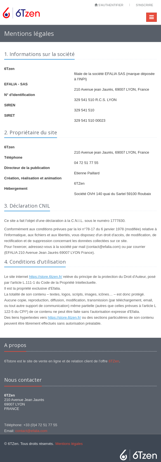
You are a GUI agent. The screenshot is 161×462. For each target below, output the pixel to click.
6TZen (113, 361)
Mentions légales (69, 444)
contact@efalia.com (31, 431)
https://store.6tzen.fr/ (45, 277)
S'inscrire (144, 5)
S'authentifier (109, 5)
